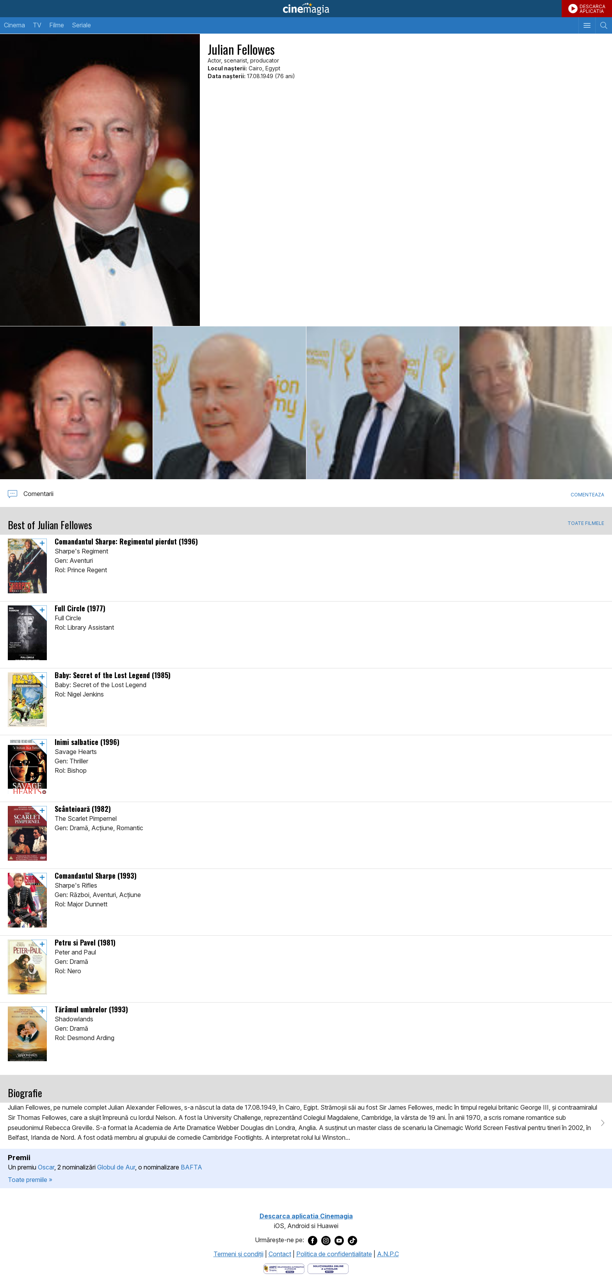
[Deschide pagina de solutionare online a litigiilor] (328, 1268)
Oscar (46, 1167)
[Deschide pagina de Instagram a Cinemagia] (326, 1240)
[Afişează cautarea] (603, 25)
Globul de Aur (116, 1167)
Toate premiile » (30, 1180)
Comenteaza (587, 495)
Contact (280, 1254)
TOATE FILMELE (586, 523)
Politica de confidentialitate (334, 1254)
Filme (56, 25)
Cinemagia (306, 8)
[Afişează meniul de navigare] (586, 25)
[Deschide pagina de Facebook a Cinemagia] (312, 1240)
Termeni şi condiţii (238, 1254)
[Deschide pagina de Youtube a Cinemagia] (339, 1240)
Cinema (14, 25)
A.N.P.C (388, 1254)
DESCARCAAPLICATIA (592, 9)
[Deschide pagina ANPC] (283, 1268)
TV (37, 25)
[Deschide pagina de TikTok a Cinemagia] (352, 1240)
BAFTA (191, 1167)
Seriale (81, 25)
